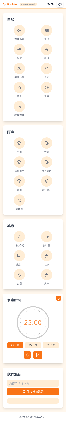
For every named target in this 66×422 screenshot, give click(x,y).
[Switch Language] (50, 4)
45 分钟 (33, 345)
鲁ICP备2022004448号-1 (33, 417)
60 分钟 (51, 345)
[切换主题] (60, 4)
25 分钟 (15, 345)
